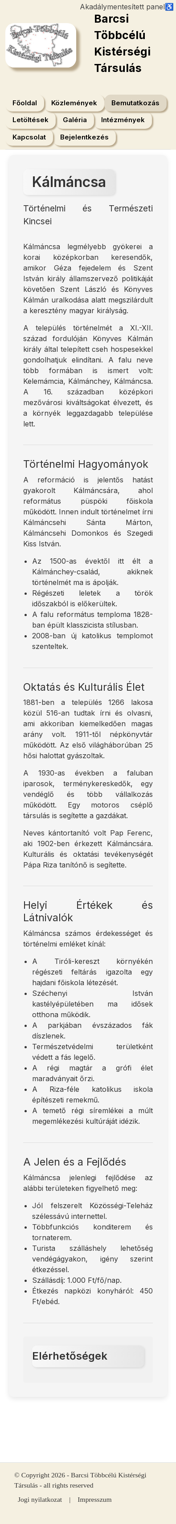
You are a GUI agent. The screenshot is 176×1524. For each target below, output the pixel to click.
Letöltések (30, 119)
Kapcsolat (29, 137)
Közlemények (74, 103)
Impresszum (94, 1499)
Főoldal (24, 103)
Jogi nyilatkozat (40, 1499)
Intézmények (123, 119)
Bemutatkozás (135, 103)
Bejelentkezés (84, 137)
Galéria (75, 119)
